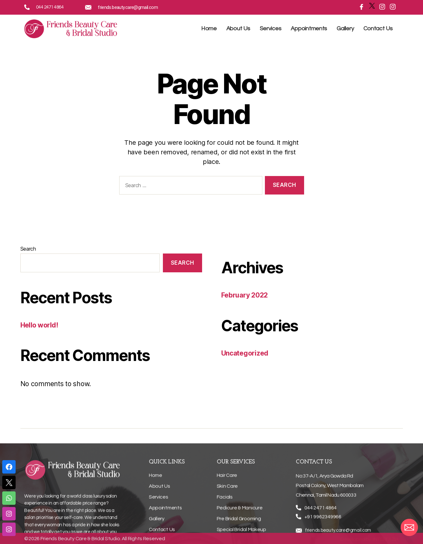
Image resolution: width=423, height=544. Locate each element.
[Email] (409, 527)
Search (28, 249)
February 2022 (244, 295)
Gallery (345, 29)
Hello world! (39, 325)
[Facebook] (359, 6)
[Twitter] (370, 6)
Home (209, 29)
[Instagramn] (380, 6)
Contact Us (377, 29)
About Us (238, 29)
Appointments (309, 29)
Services (270, 29)
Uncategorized (245, 353)
